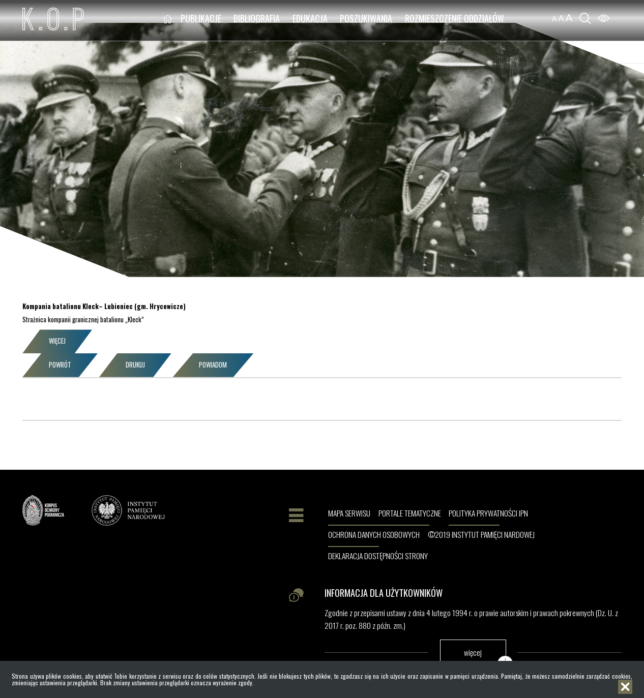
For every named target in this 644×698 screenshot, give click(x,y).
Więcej (57, 341)
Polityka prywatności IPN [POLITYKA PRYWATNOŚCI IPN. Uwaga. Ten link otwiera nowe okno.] (488, 513)
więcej (473, 652)
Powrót (60, 365)
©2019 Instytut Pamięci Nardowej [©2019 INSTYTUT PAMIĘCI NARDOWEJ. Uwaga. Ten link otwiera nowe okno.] (481, 535)
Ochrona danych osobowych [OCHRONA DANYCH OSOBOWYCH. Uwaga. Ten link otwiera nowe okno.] (374, 535)
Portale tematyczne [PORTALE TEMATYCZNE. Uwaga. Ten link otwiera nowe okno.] (409, 513)
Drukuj (135, 365)
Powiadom (213, 365)
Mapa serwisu (349, 513)
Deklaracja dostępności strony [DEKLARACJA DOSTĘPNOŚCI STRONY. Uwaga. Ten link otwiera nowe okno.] (378, 556)
